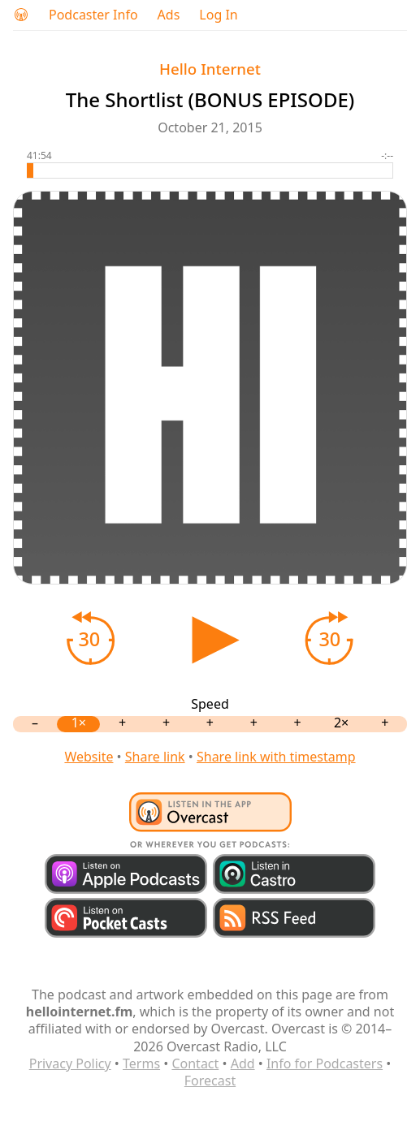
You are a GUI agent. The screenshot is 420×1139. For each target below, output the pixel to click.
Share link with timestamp (276, 757)
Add (243, 1063)
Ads (169, 15)
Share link (155, 757)
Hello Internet (210, 68)
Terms (141, 1063)
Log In (218, 15)
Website (88, 757)
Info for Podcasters (324, 1063)
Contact (195, 1063)
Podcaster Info (93, 15)
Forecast (210, 1080)
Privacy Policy (70, 1063)
